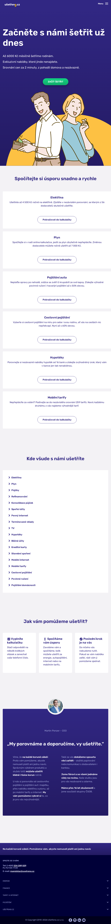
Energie (6, 881)
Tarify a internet (10, 895)
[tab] (55, 881)
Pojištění (7, 902)
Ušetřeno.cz (8, 909)
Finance (6, 888)
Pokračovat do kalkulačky (57, 219)
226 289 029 (20, 865)
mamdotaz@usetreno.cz (22, 871)
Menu (103, 3)
